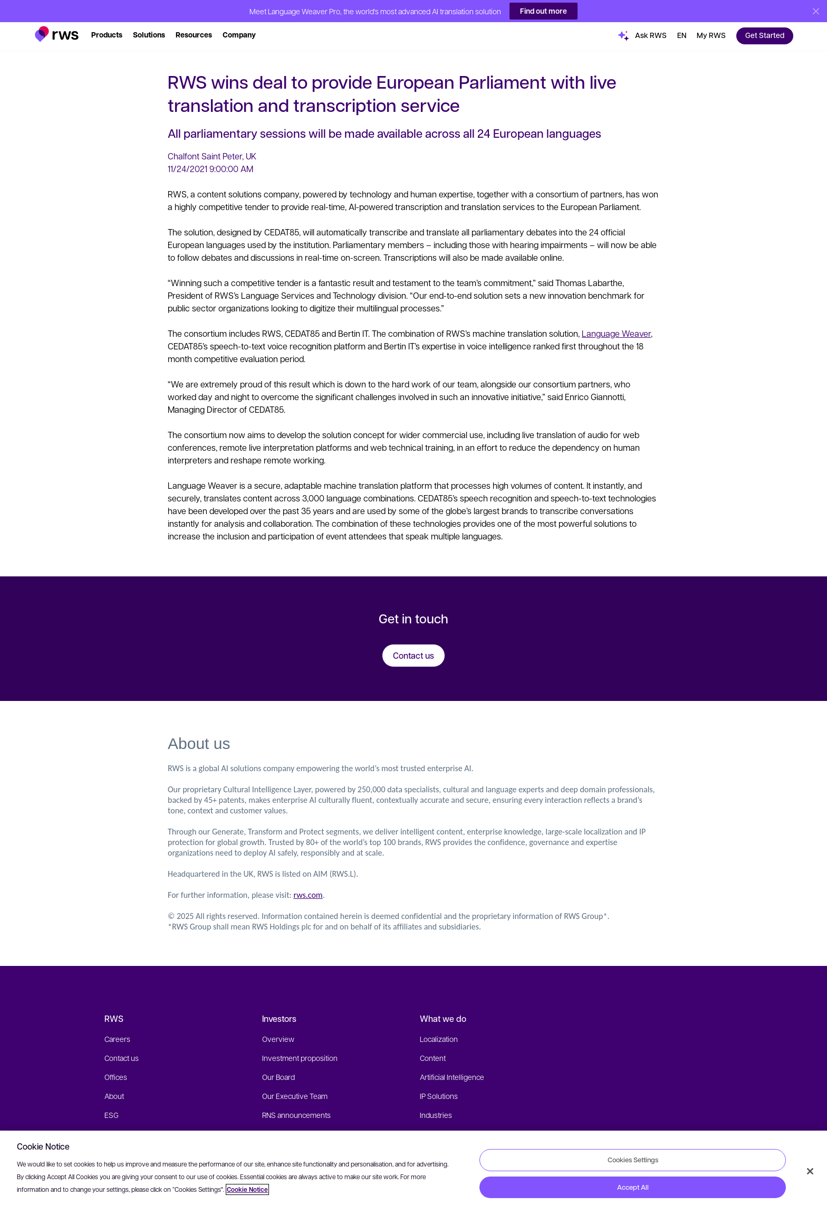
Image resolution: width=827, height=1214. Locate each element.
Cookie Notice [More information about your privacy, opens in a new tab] (247, 1189)
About (114, 1094)
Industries (436, 1113)
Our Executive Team (295, 1094)
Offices (115, 1075)
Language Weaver (616, 331)
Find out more (543, 9)
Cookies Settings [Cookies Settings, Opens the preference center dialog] (633, 1159)
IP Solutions (439, 1094)
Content (433, 1056)
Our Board (278, 1075)
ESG (111, 1113)
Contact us (121, 1056)
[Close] (810, 1171)
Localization (439, 1037)
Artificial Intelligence (452, 1075)
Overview (278, 1037)
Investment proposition (300, 1056)
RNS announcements (296, 1113)
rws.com (308, 893)
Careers (117, 1037)
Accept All (633, 1187)
